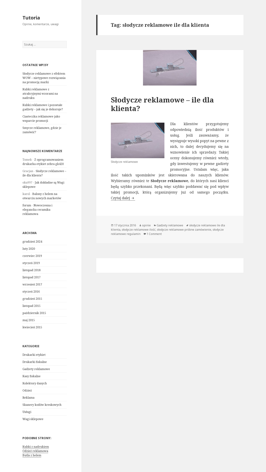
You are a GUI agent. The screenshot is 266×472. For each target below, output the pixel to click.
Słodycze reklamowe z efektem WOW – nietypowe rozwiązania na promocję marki (44, 78)
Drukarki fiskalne (34, 362)
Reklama (28, 398)
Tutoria (31, 17)
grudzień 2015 (32, 299)
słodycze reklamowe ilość (138, 230)
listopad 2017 (31, 277)
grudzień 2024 (32, 241)
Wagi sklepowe (32, 419)
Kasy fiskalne (31, 376)
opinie (146, 225)
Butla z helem (31, 455)
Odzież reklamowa (35, 451)
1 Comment (154, 234)
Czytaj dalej (123, 198)
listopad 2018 (31, 270)
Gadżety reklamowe (36, 369)
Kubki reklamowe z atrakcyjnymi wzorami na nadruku (40, 93)
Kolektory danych (34, 383)
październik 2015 (34, 313)
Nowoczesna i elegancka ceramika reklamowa (37, 209)
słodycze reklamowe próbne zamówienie (184, 230)
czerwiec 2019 (32, 256)
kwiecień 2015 (32, 327)
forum (26, 205)
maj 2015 (28, 320)
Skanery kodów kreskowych (41, 405)
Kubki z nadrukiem (35, 447)
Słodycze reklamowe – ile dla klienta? (162, 104)
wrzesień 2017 (32, 284)
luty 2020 (28, 249)
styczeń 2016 (31, 291)
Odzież (27, 390)
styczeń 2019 (31, 263)
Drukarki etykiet (34, 355)
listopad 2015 (31, 306)
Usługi (26, 412)
